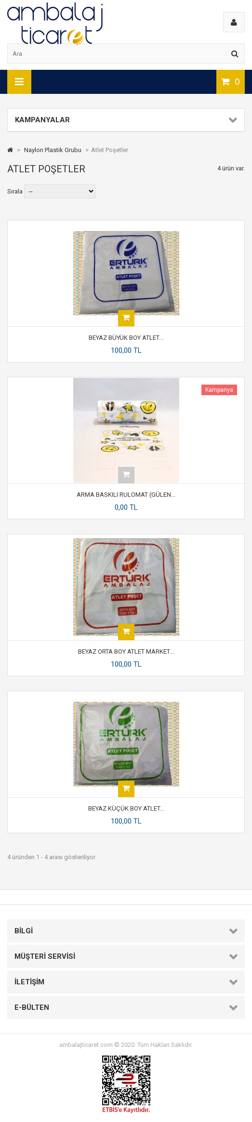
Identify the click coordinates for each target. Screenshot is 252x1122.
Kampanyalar (42, 120)
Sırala (15, 191)
